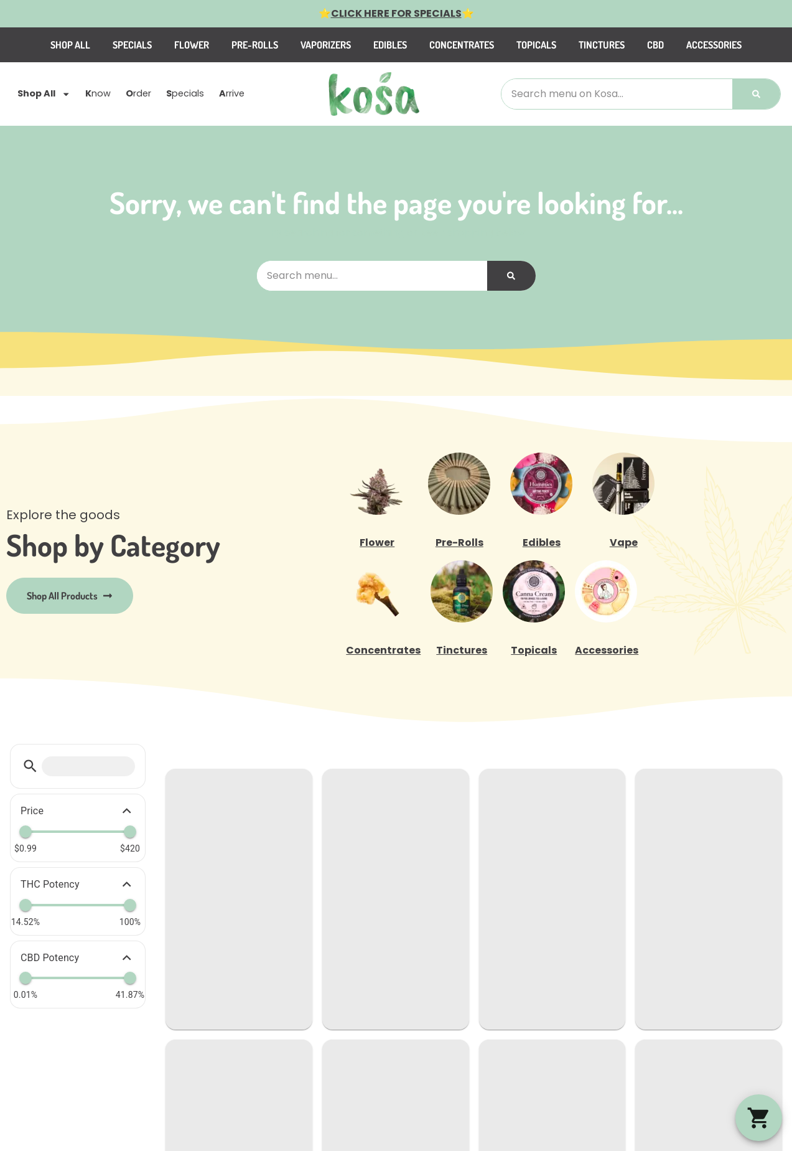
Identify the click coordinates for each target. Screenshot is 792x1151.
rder (138, 94)
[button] (758, 1117)
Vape (624, 542)
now (98, 94)
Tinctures (641, 45)
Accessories (753, 45)
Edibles (430, 45)
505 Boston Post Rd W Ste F (552, 840)
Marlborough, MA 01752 (542, 855)
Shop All (110, 45)
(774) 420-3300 (526, 805)
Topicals (576, 45)
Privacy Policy (690, 985)
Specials (172, 45)
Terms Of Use (755, 985)
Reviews (335, 844)
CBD (695, 45)
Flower (231, 45)
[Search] (756, 94)
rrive (232, 94)
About (330, 884)
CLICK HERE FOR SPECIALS (396, 13)
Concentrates (501, 45)
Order (216, 824)
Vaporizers (365, 45)
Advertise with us (356, 924)
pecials (185, 94)
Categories (342, 785)
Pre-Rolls (294, 45)
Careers (335, 804)
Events (331, 904)
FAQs (328, 864)
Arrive (216, 864)
